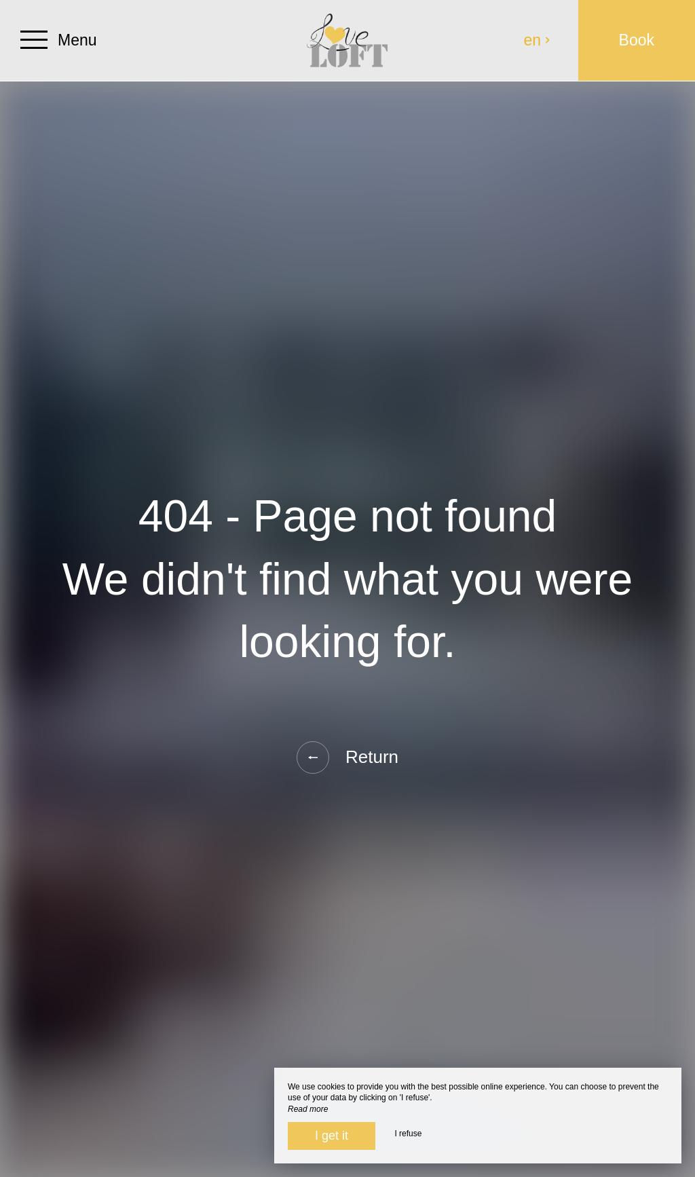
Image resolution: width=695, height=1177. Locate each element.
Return (347, 757)
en (537, 40)
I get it (331, 1135)
